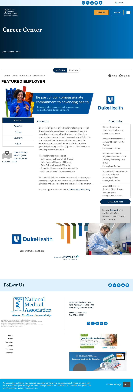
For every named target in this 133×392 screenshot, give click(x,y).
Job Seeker (60, 70)
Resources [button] (38, 75)
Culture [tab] (18, 131)
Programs (9, 349)
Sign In (124, 75)
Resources (9, 353)
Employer (73, 70)
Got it (126, 384)
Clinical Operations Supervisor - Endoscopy (112, 130)
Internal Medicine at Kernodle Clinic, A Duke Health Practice (112, 191)
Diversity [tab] (18, 137)
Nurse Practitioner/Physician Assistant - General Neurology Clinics (115, 176)
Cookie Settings (113, 384)
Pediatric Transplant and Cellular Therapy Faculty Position (113, 143)
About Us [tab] (18, 120)
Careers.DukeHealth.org (79, 189)
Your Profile (25, 75)
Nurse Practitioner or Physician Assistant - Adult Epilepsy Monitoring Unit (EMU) (114, 159)
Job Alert (114, 210)
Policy (10, 339)
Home (5, 52)
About (10, 335)
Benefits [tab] (18, 126)
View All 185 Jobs (115, 201)
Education (9, 342)
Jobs (14, 75)
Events (10, 346)
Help (112, 75)
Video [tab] (18, 143)
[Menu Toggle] (128, 12)
